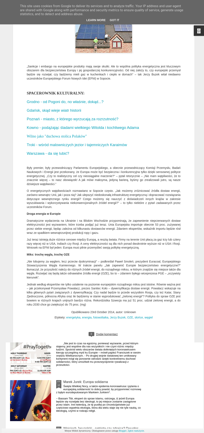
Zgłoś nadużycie (136, 431)
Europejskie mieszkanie (80, 289)
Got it (114, 20)
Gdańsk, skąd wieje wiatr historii (55, 62)
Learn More (96, 20)
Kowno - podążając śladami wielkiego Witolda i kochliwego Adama (83, 80)
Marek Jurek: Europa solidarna (85, 382)
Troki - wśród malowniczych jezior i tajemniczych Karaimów (77, 97)
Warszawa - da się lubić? (48, 105)
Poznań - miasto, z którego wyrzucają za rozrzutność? (73, 71)
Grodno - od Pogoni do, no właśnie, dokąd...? (66, 54)
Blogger (122, 431)
